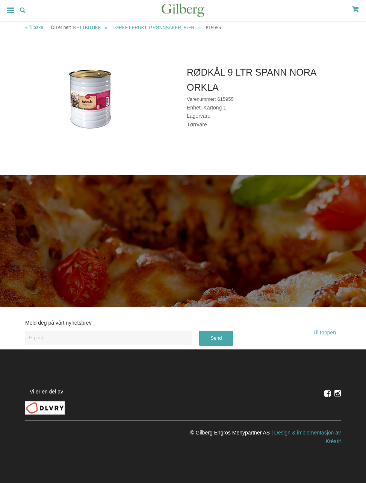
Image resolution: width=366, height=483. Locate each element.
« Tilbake (34, 27)
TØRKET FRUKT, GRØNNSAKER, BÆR (153, 27)
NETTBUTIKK (87, 27)
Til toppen (327, 333)
